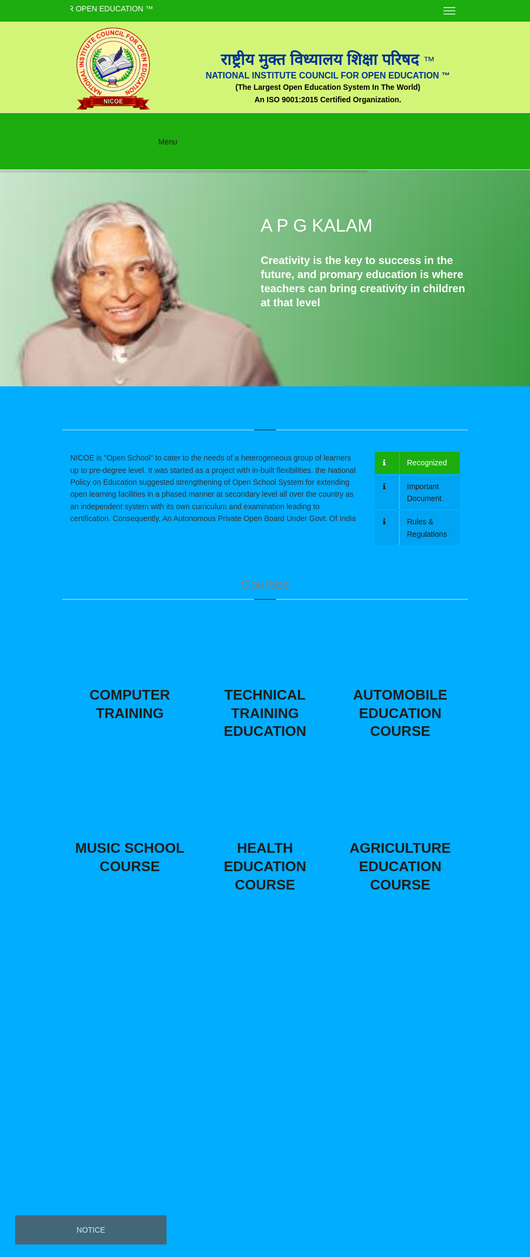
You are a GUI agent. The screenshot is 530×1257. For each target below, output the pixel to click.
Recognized (415, 462)
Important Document (412, 492)
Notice (91, 1230)
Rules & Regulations (415, 527)
